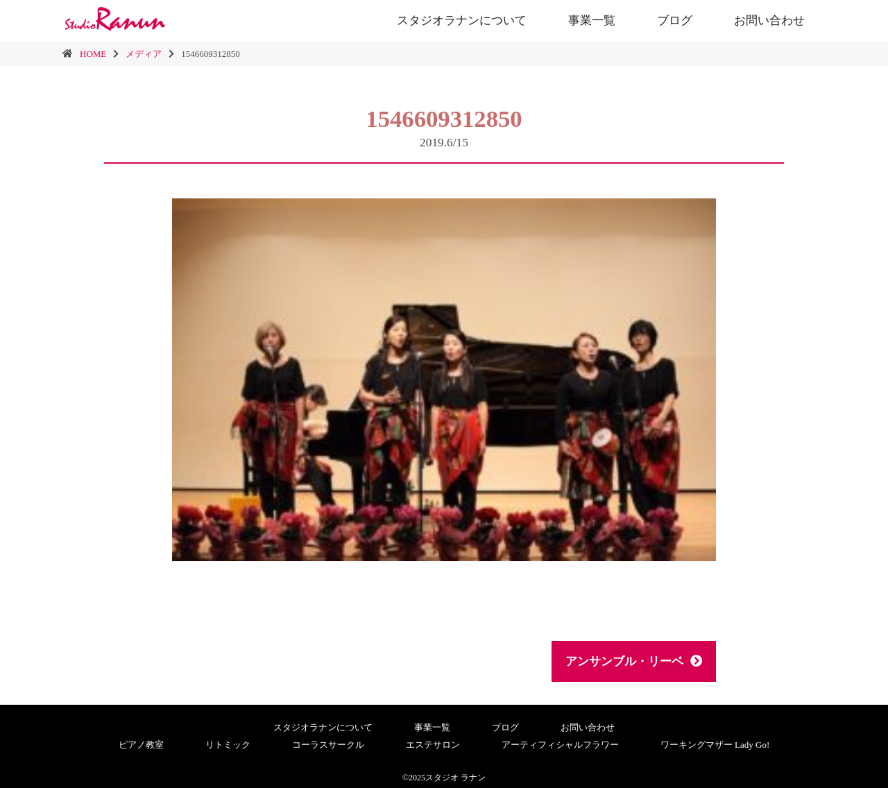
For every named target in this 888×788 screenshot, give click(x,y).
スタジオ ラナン (455, 777)
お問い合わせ (769, 20)
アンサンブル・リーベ (633, 661)
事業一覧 (591, 20)
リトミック (227, 744)
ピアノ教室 (141, 744)
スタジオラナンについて (462, 20)
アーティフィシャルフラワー (560, 744)
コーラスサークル (328, 744)
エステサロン (433, 744)
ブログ (674, 20)
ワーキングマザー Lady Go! (714, 744)
